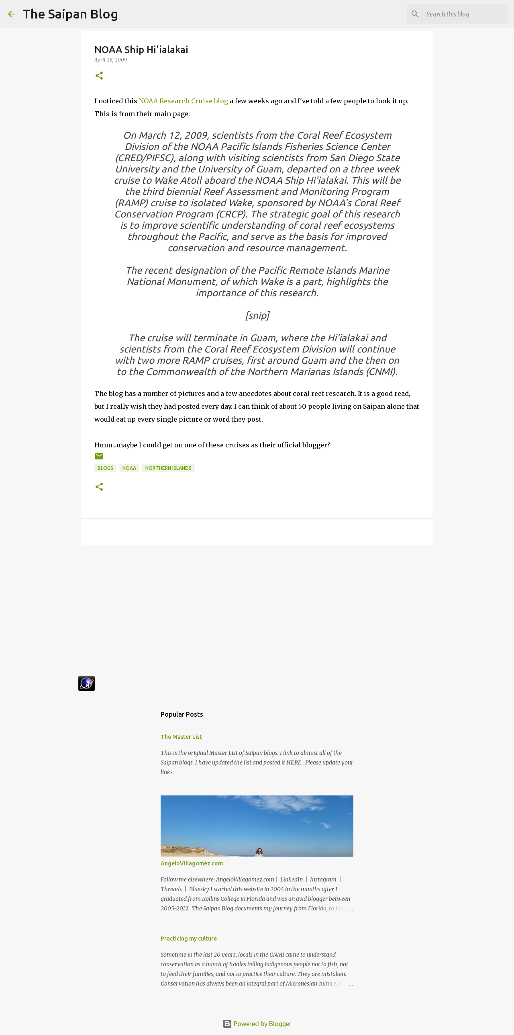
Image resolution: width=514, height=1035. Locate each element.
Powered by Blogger (257, 1023)
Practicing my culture (189, 938)
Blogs (105, 468)
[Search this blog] (465, 14)
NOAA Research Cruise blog (183, 101)
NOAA (129, 468)
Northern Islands (168, 468)
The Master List (181, 737)
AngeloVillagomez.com (192, 863)
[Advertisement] (257, 613)
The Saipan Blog (70, 13)
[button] (99, 76)
